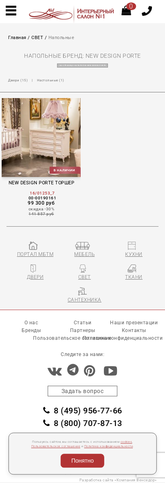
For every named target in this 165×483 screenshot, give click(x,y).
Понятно (82, 460)
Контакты (134, 330)
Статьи (83, 323)
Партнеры (82, 330)
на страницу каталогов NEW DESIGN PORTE (82, 65)
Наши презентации (134, 323)
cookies (126, 442)
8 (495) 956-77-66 (82, 410)
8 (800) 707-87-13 (82, 423)
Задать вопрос (83, 391)
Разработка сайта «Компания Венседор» (118, 480)
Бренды (31, 330)
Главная (17, 37)
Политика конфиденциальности (108, 446)
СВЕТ (37, 37)
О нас (31, 323)
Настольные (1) (50, 80)
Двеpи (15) (18, 80)
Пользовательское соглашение (56, 446)
